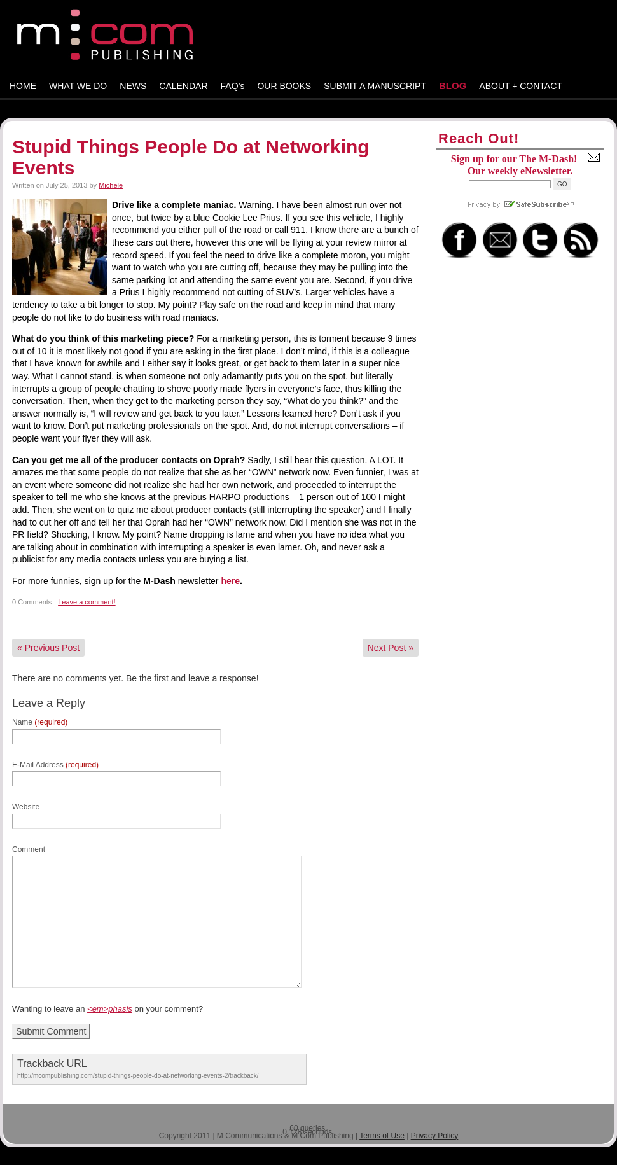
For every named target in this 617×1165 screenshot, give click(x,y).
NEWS (133, 86)
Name (39, 722)
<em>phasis (109, 1009)
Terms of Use (382, 1135)
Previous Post (48, 648)
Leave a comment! (87, 602)
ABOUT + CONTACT (520, 86)
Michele (111, 185)
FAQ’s (233, 86)
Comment (28, 849)
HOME (23, 86)
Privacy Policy (435, 1135)
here (230, 581)
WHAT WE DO (78, 86)
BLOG (452, 85)
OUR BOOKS (284, 86)
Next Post (390, 648)
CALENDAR (183, 86)
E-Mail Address (55, 764)
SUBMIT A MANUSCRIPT (375, 86)
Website (25, 806)
